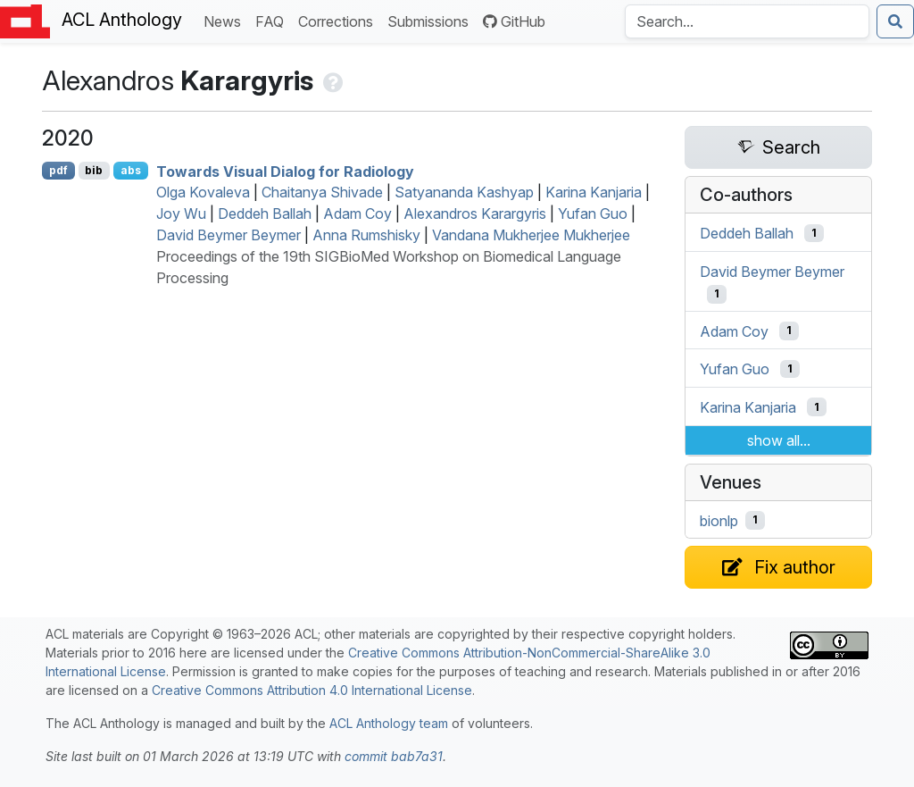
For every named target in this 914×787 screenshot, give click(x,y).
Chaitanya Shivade (322, 192)
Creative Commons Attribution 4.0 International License (312, 690)
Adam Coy (357, 213)
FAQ (273, 20)
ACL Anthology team (388, 723)
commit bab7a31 (394, 756)
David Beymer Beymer (228, 235)
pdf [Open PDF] (58, 170)
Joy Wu (181, 213)
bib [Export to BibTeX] (94, 170)
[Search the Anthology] (747, 21)
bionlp (719, 520)
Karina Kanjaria (593, 192)
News (226, 20)
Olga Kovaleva (203, 192)
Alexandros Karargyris (474, 213)
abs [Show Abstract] (130, 170)
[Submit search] (895, 21)
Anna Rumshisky (366, 235)
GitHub (514, 21)
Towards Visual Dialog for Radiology (285, 171)
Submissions (431, 20)
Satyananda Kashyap (464, 192)
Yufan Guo (592, 213)
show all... (778, 440)
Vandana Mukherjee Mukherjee (531, 235)
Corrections (339, 20)
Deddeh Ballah (265, 213)
